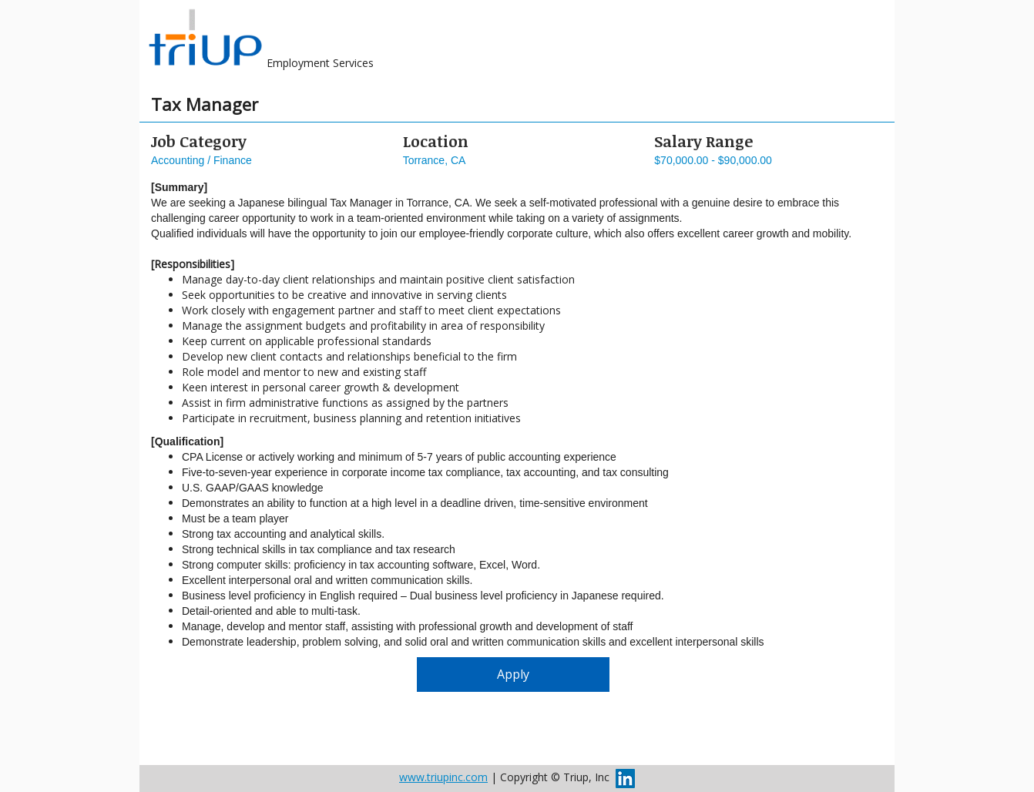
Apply (513, 674)
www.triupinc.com (443, 777)
